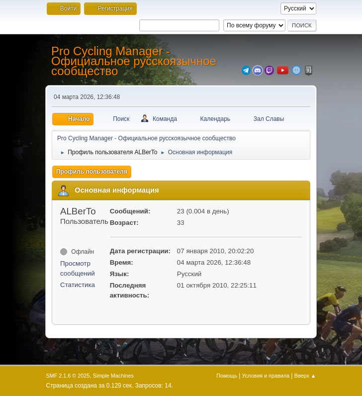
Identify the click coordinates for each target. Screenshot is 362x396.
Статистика (77, 285)
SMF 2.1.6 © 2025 (68, 376)
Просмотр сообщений (77, 268)
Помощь (226, 376)
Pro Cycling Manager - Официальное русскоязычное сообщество (133, 61)
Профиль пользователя (91, 171)
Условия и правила (265, 376)
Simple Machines (113, 376)
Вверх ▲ (305, 376)
